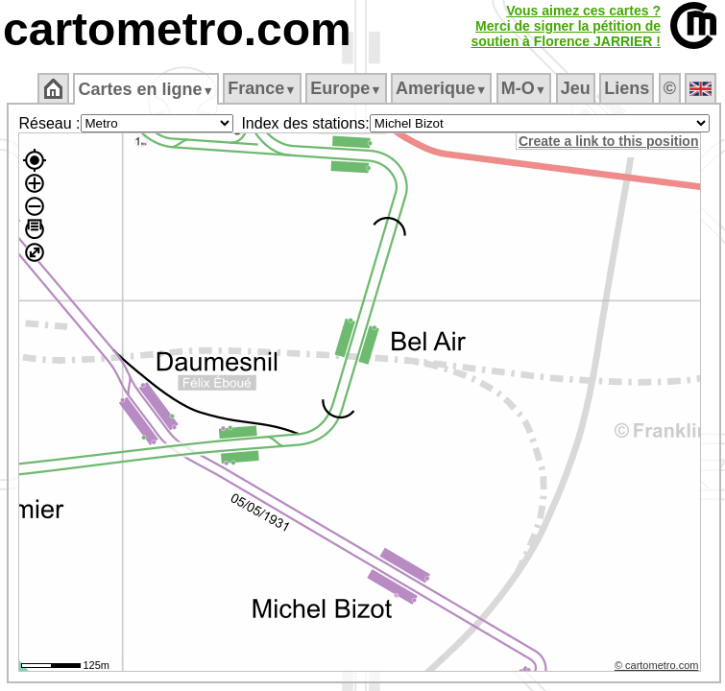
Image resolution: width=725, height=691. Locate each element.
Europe (345, 88)
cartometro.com (177, 29)
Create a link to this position (608, 141)
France (262, 88)
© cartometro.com (657, 665)
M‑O (523, 88)
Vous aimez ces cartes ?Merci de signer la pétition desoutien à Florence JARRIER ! (566, 26)
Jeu (576, 88)
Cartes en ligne (145, 89)
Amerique (441, 88)
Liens (626, 88)
